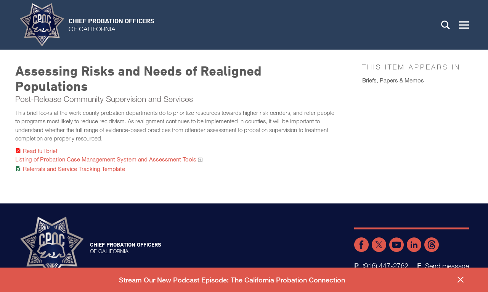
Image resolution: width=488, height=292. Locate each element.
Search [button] (445, 25)
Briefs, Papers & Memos (393, 80)
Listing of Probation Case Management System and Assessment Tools (105, 159)
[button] (464, 25)
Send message (447, 265)
